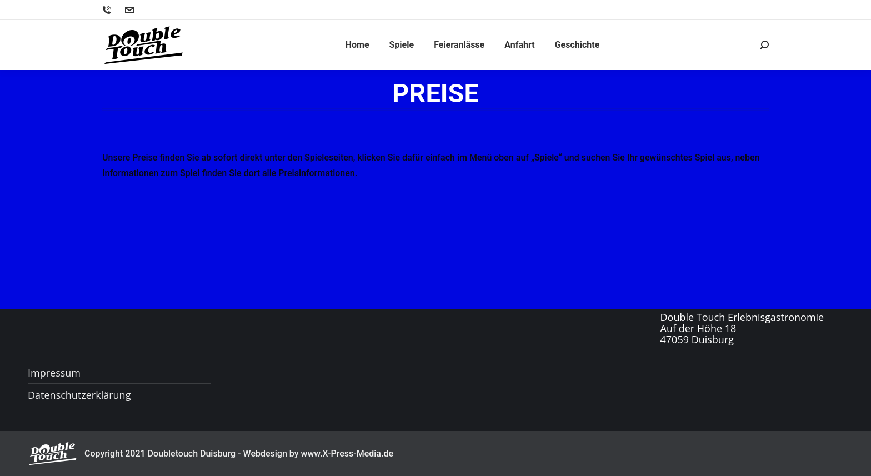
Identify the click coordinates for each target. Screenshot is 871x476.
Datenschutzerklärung (79, 394)
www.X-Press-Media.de (347, 453)
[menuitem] (357, 45)
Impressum (54, 372)
